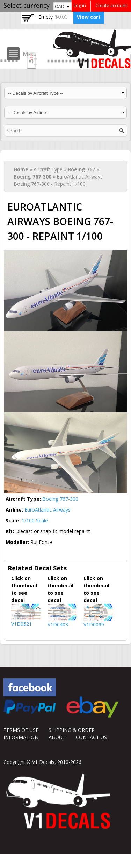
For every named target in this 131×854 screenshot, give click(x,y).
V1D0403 (58, 624)
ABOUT (57, 737)
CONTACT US (91, 737)
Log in (80, 5)
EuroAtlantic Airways (47, 509)
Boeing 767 (81, 169)
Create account (111, 5)
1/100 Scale (35, 520)
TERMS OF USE (20, 730)
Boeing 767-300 (32, 176)
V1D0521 (21, 623)
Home (21, 169)
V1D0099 (93, 624)
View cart (89, 17)
